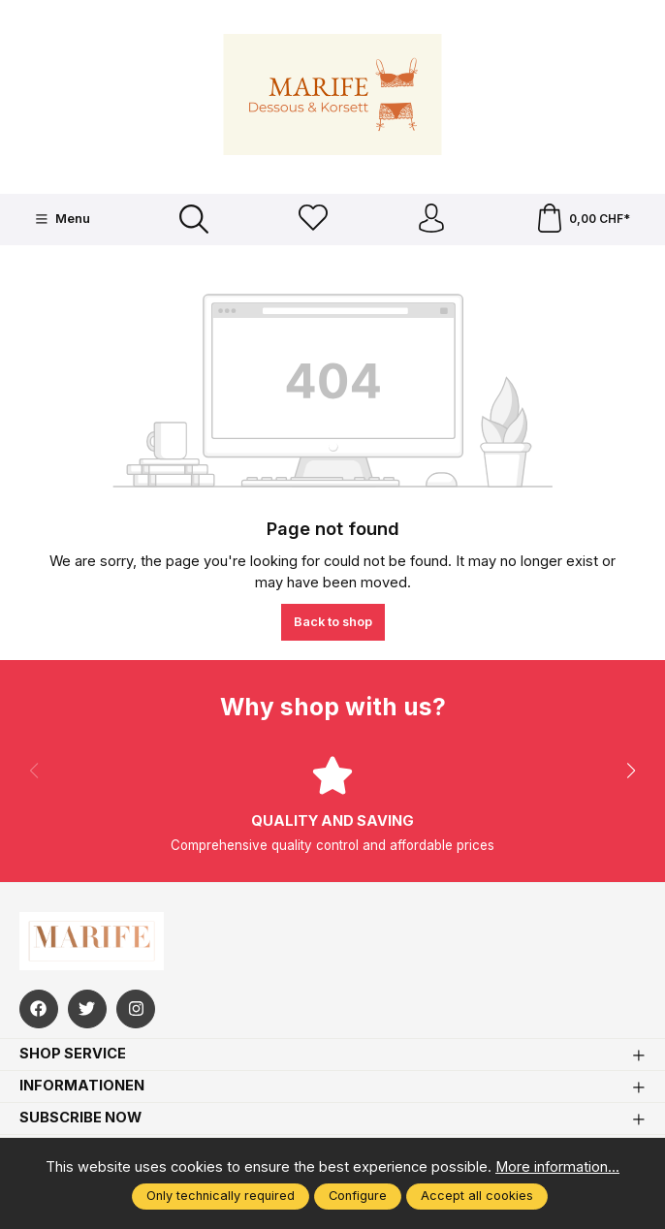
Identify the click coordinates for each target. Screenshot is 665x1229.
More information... (557, 1167)
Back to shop (333, 621)
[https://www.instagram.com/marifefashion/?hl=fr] (135, 1009)
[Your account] (431, 220)
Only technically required (220, 1195)
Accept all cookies (477, 1195)
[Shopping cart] (582, 220)
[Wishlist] (313, 220)
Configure (358, 1195)
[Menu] (62, 219)
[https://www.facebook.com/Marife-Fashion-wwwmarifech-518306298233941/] (38, 1009)
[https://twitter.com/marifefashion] (87, 1009)
